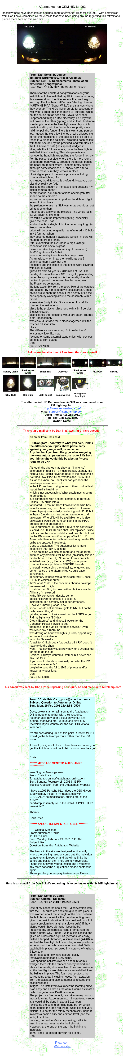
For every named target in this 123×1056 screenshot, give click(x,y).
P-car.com (62, 1042)
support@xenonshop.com (66, 411)
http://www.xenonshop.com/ (62, 408)
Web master (62, 1046)
